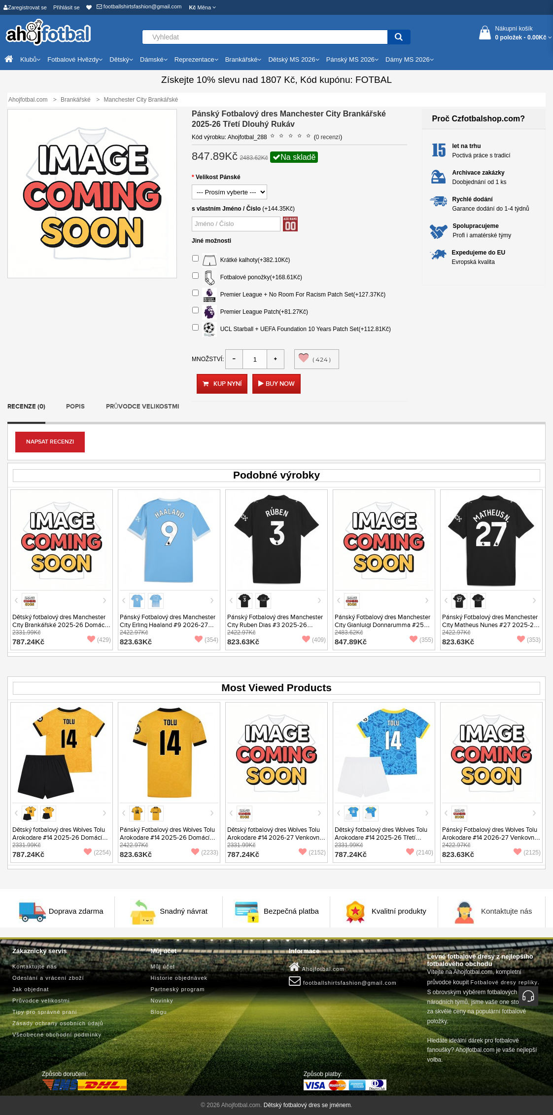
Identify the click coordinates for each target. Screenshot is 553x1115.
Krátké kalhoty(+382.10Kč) (241, 260)
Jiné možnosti (211, 240)
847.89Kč (351, 641)
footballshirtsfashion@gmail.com (139, 6)
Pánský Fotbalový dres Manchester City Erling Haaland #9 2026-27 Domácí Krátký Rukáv (167, 625)
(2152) (312, 852)
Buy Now (280, 384)
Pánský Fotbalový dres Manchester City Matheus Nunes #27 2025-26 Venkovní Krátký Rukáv (490, 625)
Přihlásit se (66, 7)
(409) (314, 640)
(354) (206, 640)
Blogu (159, 1012)
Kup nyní (222, 384)
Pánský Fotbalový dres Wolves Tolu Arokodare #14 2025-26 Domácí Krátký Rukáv (167, 838)
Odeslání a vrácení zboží (48, 978)
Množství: (208, 359)
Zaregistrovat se (25, 7)
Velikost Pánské (218, 177)
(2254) (97, 852)
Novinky (162, 1001)
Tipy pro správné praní (44, 1012)
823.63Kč (136, 641)
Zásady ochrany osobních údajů (58, 1023)
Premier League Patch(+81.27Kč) (250, 312)
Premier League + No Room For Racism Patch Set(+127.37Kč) (288, 295)
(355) (421, 640)
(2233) (204, 852)
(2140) (419, 852)
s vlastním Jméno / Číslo (226, 208)
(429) (99, 640)
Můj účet (163, 966)
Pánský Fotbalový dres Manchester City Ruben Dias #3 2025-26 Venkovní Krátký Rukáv (275, 625)
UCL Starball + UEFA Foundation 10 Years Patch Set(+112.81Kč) (291, 329)
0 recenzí (328, 137)
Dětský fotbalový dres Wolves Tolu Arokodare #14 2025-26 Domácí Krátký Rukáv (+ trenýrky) (58, 838)
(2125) (527, 852)
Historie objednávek (179, 978)
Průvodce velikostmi (142, 406)
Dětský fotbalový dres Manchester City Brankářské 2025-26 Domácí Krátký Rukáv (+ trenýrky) (59, 625)
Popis (75, 406)
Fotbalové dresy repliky (504, 982)
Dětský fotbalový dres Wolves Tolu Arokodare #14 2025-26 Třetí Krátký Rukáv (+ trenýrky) (381, 838)
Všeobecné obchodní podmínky (57, 1035)
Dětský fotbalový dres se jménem (307, 1105)
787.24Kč (28, 641)
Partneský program (178, 989)
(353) (529, 640)
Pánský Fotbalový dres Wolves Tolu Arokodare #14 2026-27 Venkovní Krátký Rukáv (489, 838)
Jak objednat (30, 989)
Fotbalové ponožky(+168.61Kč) (247, 277)
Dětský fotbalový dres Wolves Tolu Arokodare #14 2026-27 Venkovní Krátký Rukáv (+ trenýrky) (274, 838)
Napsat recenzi (50, 442)
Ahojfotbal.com (317, 967)
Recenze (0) (26, 406)
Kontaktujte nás (506, 911)
